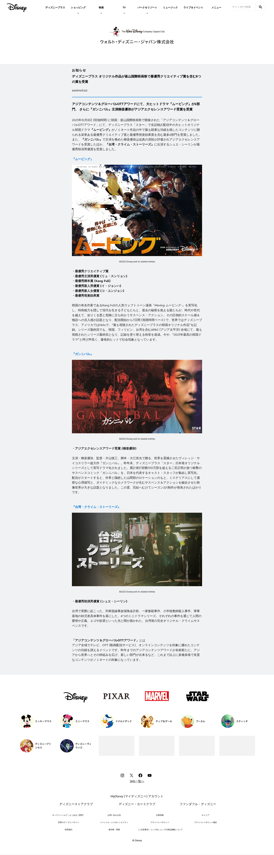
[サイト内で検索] (243, 7)
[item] (78, 7)
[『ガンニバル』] (82, 354)
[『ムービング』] (82, 159)
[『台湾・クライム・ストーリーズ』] (96, 507)
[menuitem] (55, 7)
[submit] (260, 7)
